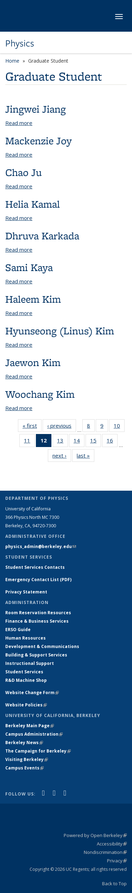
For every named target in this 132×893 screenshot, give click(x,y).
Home (12, 60)
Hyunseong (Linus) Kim (59, 331)
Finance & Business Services (37, 621)
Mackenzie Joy (38, 140)
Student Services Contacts (35, 567)
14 (79, 441)
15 (95, 441)
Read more (18, 122)
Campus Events (24, 768)
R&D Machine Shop (26, 680)
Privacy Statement (26, 592)
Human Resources (25, 638)
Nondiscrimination (105, 852)
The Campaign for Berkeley (38, 751)
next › (61, 457)
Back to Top (114, 883)
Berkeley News (24, 743)
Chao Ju (23, 172)
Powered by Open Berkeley (95, 835)
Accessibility (112, 844)
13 (62, 441)
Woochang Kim (40, 394)
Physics (19, 43)
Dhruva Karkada (42, 236)
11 (29, 441)
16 (112, 441)
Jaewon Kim (33, 362)
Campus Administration (34, 734)
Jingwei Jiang (35, 109)
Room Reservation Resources (38, 613)
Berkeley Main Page (29, 726)
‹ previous (61, 427)
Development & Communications (42, 646)
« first (32, 427)
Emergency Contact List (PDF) (38, 580)
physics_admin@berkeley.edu (40, 546)
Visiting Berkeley (26, 759)
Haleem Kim (33, 299)
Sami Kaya (29, 267)
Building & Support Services (36, 655)
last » (85, 457)
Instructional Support (29, 663)
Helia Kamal (32, 204)
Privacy (117, 860)
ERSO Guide (18, 630)
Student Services (24, 672)
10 (119, 427)
